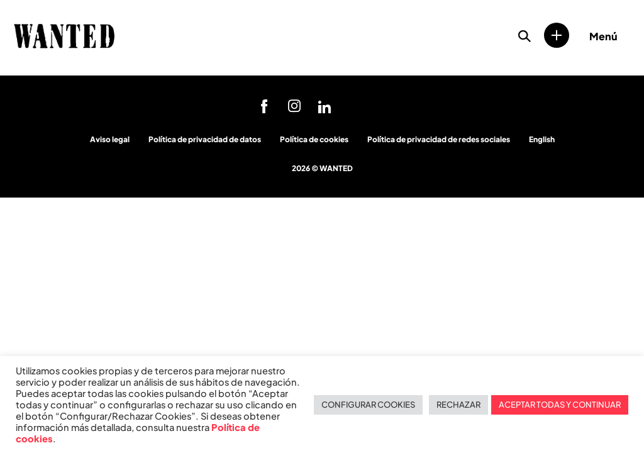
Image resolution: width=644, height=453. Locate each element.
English (542, 139)
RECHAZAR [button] (458, 405)
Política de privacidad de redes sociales (438, 139)
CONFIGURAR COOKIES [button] (368, 405)
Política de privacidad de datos (204, 139)
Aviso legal (110, 139)
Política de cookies (314, 139)
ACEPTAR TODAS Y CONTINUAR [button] (560, 405)
